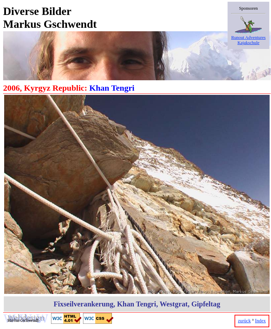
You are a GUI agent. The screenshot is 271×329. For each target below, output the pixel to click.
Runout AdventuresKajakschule (248, 37)
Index (260, 320)
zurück (244, 320)
